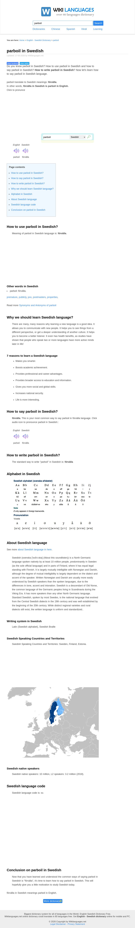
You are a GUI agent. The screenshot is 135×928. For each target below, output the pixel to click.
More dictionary (53, 901)
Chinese (55, 29)
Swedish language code (23, 204)
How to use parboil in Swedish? (27, 173)
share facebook (12, 63)
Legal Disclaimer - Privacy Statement (67, 924)
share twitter (24, 63)
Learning (97, 29)
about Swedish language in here (35, 549)
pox (30, 297)
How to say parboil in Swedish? (27, 178)
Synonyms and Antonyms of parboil (37, 305)
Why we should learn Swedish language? (32, 188)
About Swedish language (24, 199)
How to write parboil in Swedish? (28, 183)
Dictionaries (39, 29)
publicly (22, 297)
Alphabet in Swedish (21, 194)
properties (52, 297)
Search (98, 23)
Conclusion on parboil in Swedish (28, 210)
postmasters (39, 297)
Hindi (84, 29)
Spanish (70, 29)
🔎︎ (88, 136)
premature (12, 297)
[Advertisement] (67, 114)
